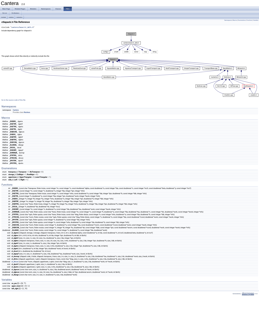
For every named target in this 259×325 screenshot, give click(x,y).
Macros (235, 20)
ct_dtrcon (15, 262)
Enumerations (242, 20)
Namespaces (228, 20)
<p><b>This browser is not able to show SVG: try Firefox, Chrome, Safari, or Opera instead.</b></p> (129, 43)
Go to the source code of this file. (13, 100)
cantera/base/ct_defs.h (22, 27)
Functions (249, 20)
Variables (255, 20)
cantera (11, 17)
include (3, 17)
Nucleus (27, 112)
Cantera (16, 110)
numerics (19, 17)
